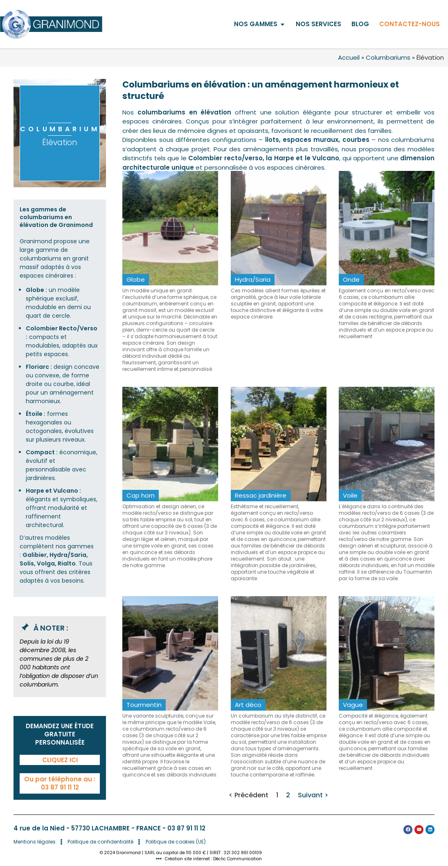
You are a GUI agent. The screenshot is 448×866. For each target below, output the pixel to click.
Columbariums (388, 57)
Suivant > (313, 795)
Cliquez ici (60, 760)
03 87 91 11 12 (186, 828)
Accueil (349, 57)
